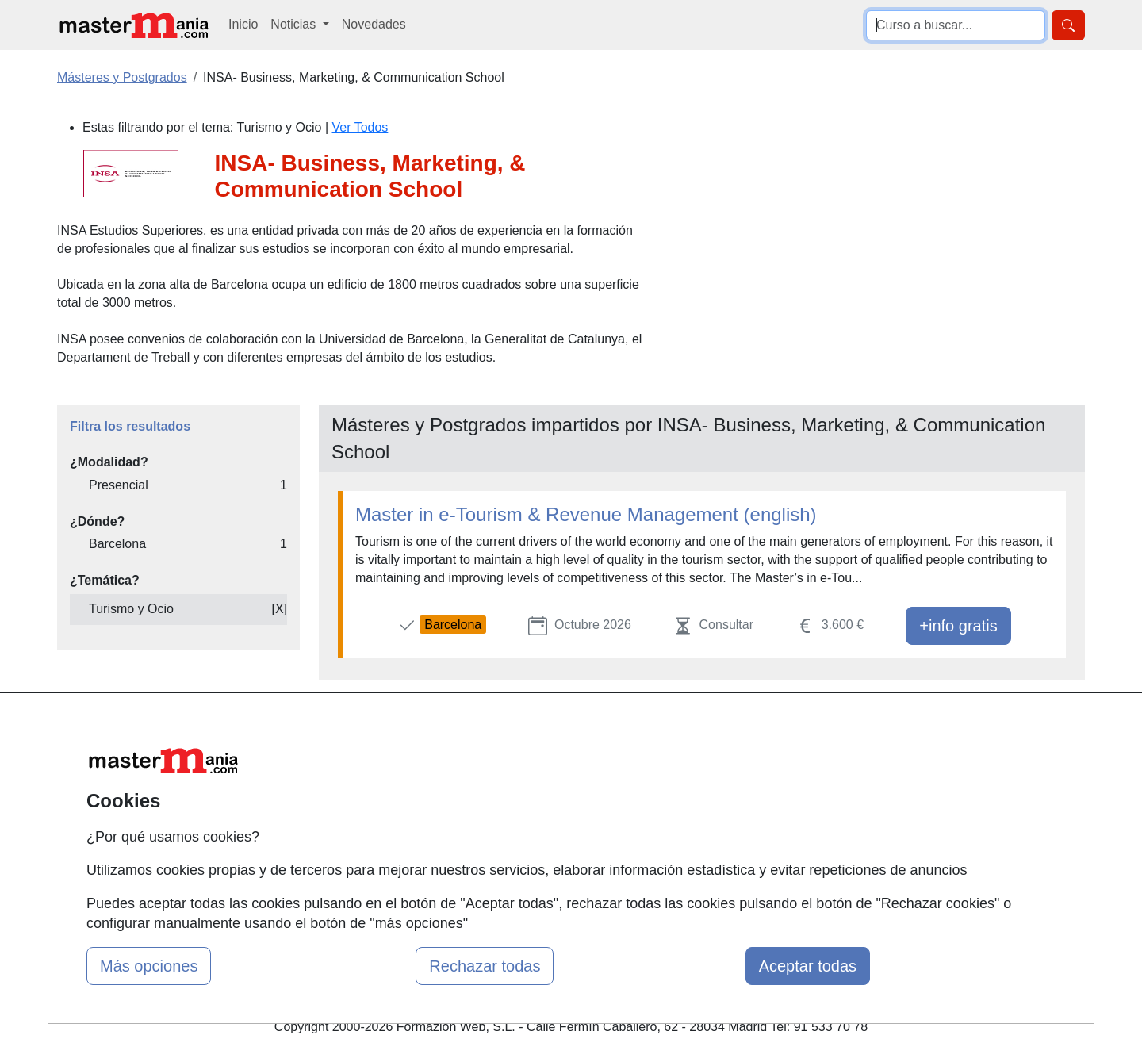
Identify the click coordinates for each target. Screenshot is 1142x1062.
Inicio (243, 24)
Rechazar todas (484, 966)
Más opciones (148, 966)
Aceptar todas (807, 966)
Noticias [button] (294, 24)
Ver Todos (360, 127)
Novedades (374, 24)
